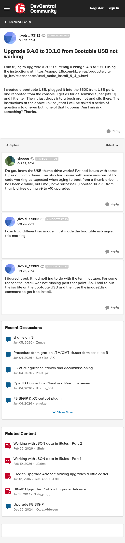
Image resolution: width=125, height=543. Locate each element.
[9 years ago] (22, 494)
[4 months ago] (23, 449)
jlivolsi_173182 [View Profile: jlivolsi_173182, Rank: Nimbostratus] (29, 36)
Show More (62, 412)
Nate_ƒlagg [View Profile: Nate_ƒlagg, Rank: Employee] (42, 494)
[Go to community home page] (35, 8)
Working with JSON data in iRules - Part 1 (47, 459)
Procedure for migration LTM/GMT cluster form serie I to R (61, 353)
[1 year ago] (23, 510)
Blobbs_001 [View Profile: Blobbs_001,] (44, 388)
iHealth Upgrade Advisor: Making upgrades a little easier (61, 474)
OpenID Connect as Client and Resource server (52, 383)
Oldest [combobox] (112, 145)
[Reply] (113, 131)
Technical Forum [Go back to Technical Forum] (17, 22)
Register (96, 8)
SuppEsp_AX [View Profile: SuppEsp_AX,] (45, 358)
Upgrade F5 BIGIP (29, 504)
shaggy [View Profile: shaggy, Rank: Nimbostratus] (23, 159)
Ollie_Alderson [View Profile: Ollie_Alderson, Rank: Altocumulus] (47, 510)
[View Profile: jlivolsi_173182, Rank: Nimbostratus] (10, 38)
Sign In (113, 8)
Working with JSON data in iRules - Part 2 (48, 443)
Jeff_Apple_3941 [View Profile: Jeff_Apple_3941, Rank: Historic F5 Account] (47, 479)
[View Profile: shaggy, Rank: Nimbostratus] (10, 161)
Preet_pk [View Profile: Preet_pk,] (42, 373)
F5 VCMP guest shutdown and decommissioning (53, 368)
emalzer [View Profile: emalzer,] (41, 403)
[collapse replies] (62, 154)
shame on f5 (24, 337)
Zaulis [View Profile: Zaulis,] (40, 342)
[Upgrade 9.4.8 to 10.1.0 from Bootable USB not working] (25, 163)
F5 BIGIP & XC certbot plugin (37, 398)
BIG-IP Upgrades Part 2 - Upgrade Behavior (50, 489)
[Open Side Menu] (6, 8)
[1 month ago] (23, 343)
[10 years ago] (22, 479)
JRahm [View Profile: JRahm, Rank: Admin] (41, 448)
